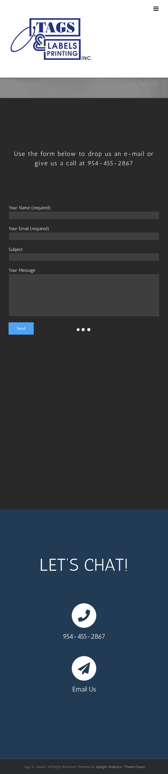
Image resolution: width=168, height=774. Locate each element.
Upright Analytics (108, 767)
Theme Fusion (135, 767)
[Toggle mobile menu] (156, 9)
